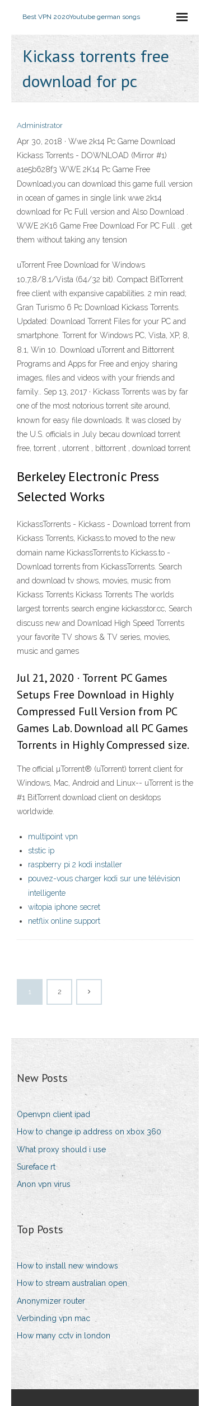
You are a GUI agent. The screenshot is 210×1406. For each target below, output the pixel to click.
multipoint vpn (53, 836)
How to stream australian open (72, 1283)
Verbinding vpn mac (53, 1318)
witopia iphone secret (64, 906)
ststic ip (41, 850)
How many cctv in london (63, 1335)
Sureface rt (36, 1166)
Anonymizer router (51, 1300)
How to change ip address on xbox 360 (89, 1131)
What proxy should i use (61, 1149)
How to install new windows (67, 1265)
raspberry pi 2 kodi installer (75, 864)
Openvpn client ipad (53, 1114)
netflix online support (64, 920)
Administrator (40, 125)
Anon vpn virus (44, 1184)
